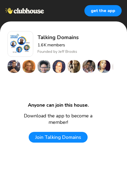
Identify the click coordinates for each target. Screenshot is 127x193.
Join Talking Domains (58, 137)
